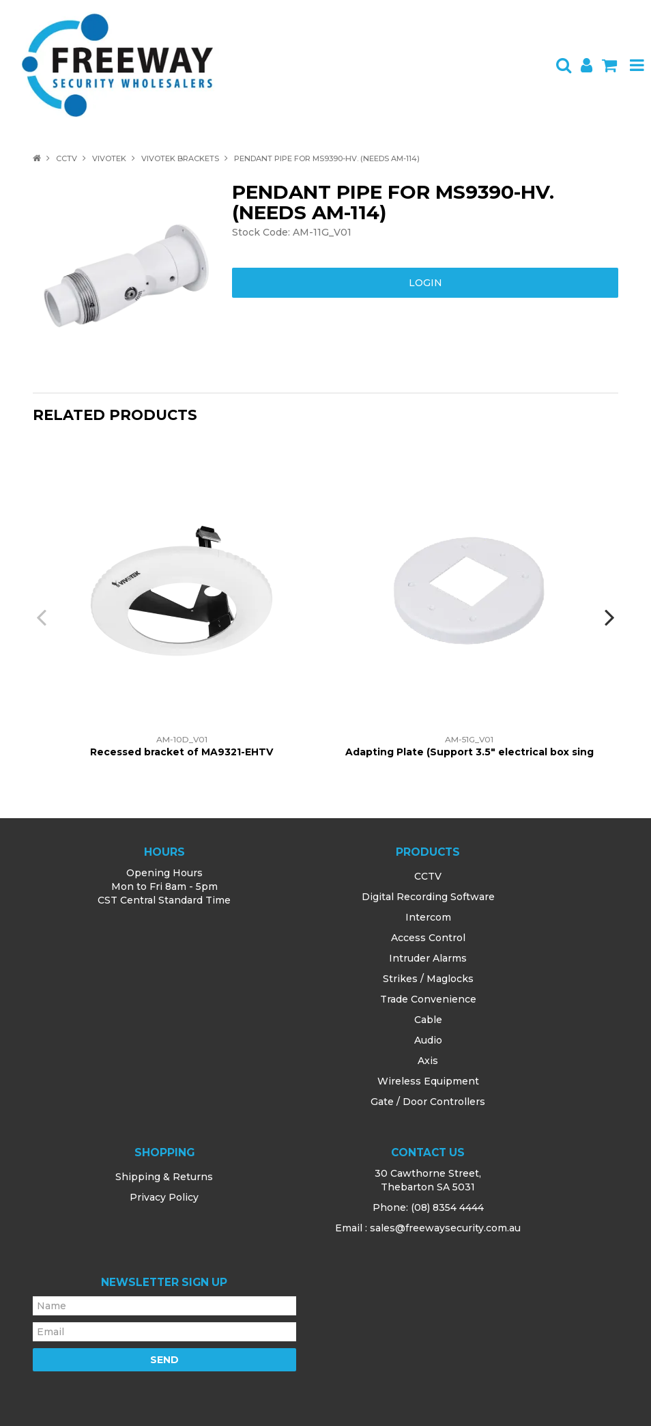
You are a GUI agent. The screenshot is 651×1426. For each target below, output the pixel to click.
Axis (428, 1060)
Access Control (428, 938)
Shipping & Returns (164, 1177)
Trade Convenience (428, 999)
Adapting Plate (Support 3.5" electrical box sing (469, 752)
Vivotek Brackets (180, 158)
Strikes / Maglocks (428, 979)
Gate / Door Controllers (428, 1101)
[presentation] (43, 616)
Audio (428, 1040)
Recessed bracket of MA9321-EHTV (181, 752)
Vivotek (109, 158)
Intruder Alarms (428, 958)
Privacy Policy (164, 1197)
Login (425, 283)
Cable (428, 1019)
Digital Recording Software (428, 897)
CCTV (66, 158)
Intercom (428, 917)
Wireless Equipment (428, 1081)
